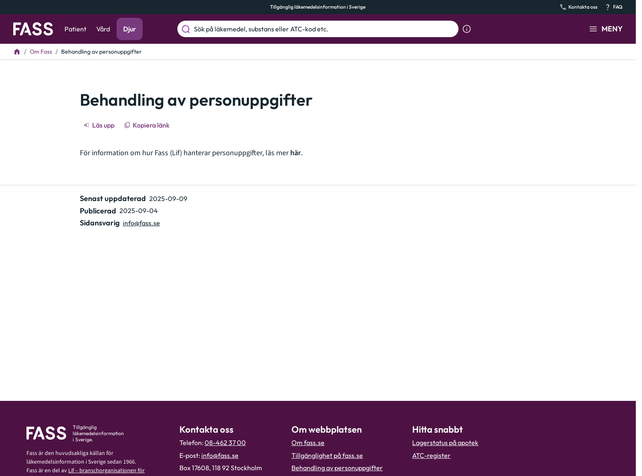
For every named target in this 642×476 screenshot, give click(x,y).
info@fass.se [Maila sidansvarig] (141, 223)
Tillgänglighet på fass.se (327, 455)
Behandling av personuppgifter (337, 468)
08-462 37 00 (225, 442)
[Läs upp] (99, 125)
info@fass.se (220, 455)
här (295, 153)
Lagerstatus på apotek (445, 442)
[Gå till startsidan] (33, 29)
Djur (129, 29)
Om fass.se (308, 442)
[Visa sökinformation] (467, 29)
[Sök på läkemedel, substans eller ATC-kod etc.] (324, 29)
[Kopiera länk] (147, 125)
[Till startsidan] (17, 51)
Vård (103, 29)
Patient (75, 29)
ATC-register (431, 455)
